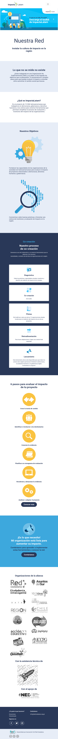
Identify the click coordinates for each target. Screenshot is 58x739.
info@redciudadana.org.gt (37, 714)
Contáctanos (29, 555)
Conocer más (29, 504)
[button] (4, 19)
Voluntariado (12, 716)
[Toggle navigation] (48, 4)
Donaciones (12, 714)
